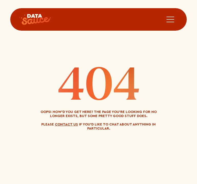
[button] (170, 19)
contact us (66, 124)
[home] (35, 19)
